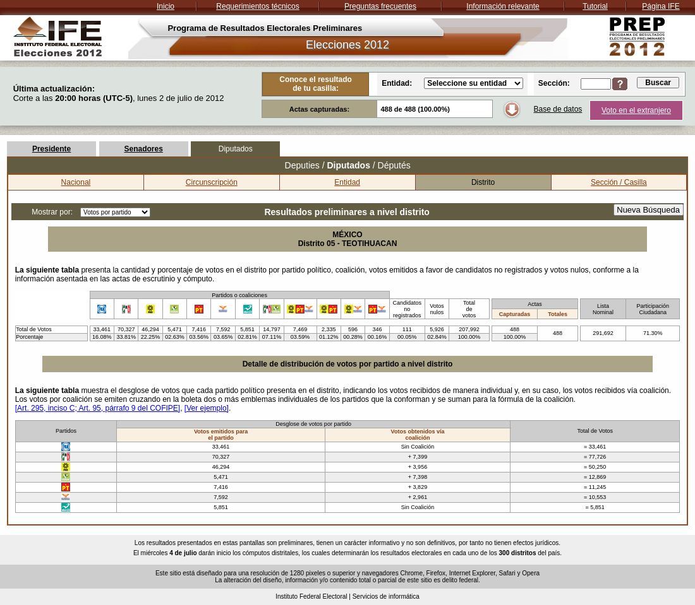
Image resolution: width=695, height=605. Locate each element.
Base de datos (558, 109)
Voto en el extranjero (636, 110)
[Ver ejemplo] (206, 408)
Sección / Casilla (619, 182)
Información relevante (502, 6)
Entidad (347, 182)
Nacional (76, 182)
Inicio (165, 6)
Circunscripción (212, 182)
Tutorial (595, 6)
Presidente (51, 148)
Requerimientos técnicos (257, 6)
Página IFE (660, 6)
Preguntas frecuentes (380, 6)
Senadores (143, 148)
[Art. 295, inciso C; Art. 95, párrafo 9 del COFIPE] (97, 408)
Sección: (554, 83)
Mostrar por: (52, 212)
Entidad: (397, 83)
